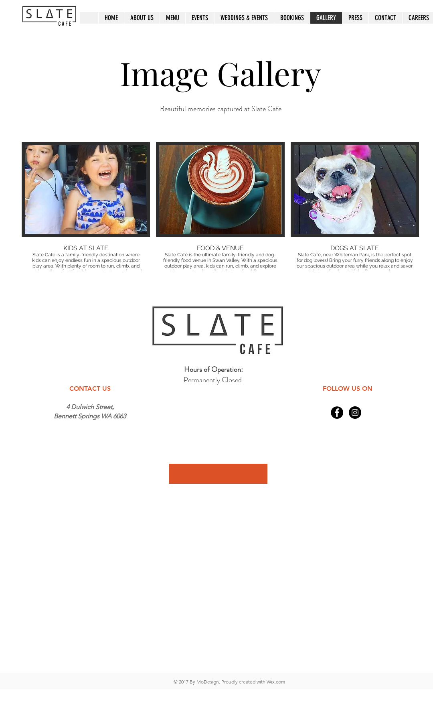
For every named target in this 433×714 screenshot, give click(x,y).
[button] (86, 206)
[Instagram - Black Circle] (355, 412)
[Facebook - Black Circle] (337, 412)
